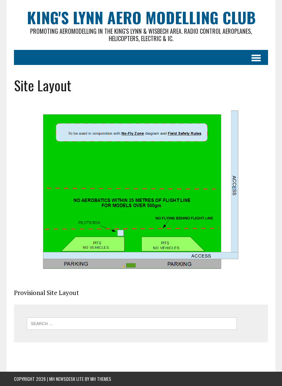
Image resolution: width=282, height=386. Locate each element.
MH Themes (100, 379)
